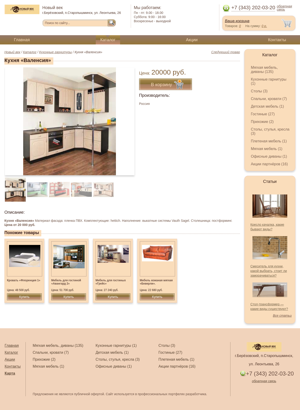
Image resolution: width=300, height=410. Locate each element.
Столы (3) (259, 91)
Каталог (107, 40)
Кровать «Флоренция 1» (23, 280)
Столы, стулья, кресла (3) (118, 359)
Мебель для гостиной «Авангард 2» (66, 282)
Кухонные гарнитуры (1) (116, 345)
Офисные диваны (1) (269, 156)
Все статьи (282, 315)
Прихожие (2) (262, 122)
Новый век (12, 52)
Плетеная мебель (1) (269, 141)
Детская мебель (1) (267, 106)
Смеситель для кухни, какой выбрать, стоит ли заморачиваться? (268, 270)
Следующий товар (225, 52)
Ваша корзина (237, 21)
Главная (22, 40)
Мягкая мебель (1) (266, 149)
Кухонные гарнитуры (55, 52)
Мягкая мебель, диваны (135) (264, 70)
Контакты (277, 40)
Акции (192, 40)
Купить (24, 297)
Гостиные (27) (263, 114)
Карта (10, 373)
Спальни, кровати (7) (269, 99)
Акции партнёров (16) (269, 164)
